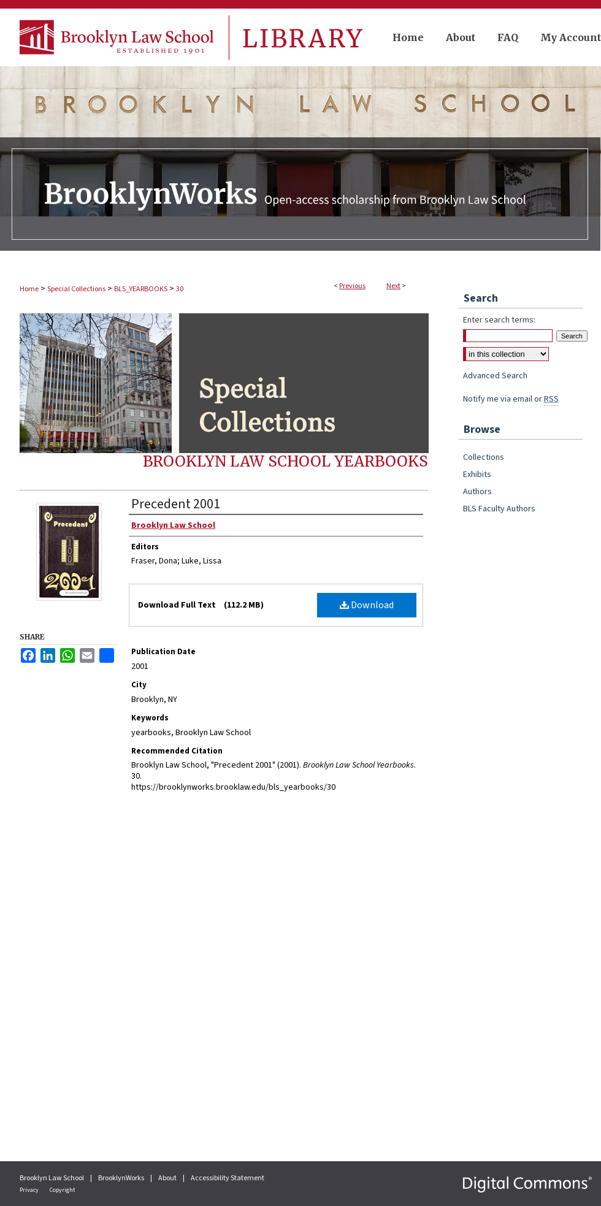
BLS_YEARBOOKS (140, 289)
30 (179, 289)
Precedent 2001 (175, 504)
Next (393, 286)
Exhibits (477, 474)
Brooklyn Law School (52, 1178)
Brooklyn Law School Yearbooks (285, 461)
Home (29, 289)
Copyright (62, 1190)
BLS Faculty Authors (499, 509)
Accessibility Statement (227, 1178)
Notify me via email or (511, 399)
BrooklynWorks (121, 1178)
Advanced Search (495, 376)
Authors (477, 492)
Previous (352, 286)
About (168, 1178)
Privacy (30, 1190)
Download (367, 605)
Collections (483, 457)
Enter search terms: (499, 320)
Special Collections (76, 289)
